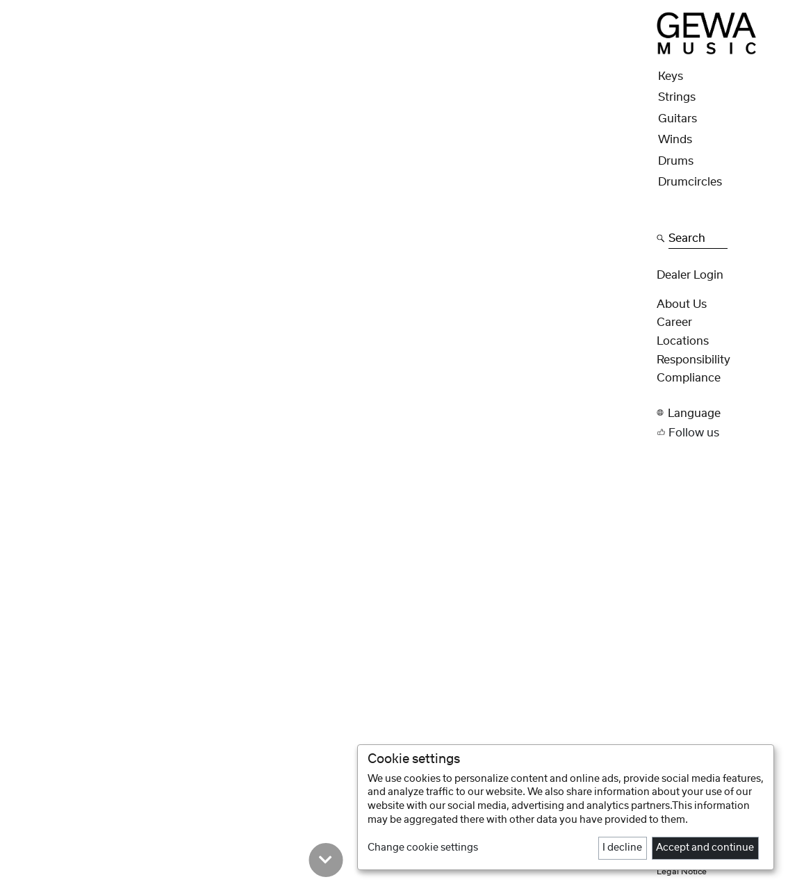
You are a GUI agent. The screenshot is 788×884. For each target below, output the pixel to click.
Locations (683, 341)
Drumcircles (690, 182)
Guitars (677, 118)
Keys (670, 76)
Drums (675, 161)
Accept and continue (705, 848)
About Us (682, 304)
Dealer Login (690, 275)
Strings (677, 97)
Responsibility (693, 360)
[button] (718, 413)
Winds (675, 139)
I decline (622, 848)
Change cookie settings (423, 848)
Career (674, 322)
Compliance (689, 378)
